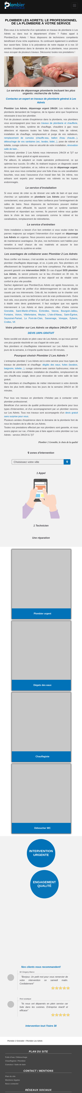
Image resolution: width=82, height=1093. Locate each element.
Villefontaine (30, 314)
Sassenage (50, 318)
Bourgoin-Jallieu (69, 311)
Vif (13, 322)
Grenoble (9, 311)
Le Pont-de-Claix (33, 318)
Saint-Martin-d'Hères (26, 311)
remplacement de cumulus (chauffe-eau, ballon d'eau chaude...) (40, 138)
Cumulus (9, 1064)
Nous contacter (12, 1084)
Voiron (18, 314)
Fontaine (8, 314)
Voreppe (63, 318)
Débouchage (21, 1057)
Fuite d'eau (10, 1057)
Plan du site (10, 1076)
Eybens (73, 318)
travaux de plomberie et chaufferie (59, 123)
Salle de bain (20, 1064)
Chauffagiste (10, 1061)
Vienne (55, 311)
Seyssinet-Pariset (13, 318)
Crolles (7, 322)
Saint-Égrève (70, 314)
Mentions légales (12, 1080)
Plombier (22, 1061)
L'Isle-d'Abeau (55, 314)
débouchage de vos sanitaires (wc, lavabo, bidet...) (30, 141)
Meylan (42, 314)
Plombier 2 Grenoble (15, 1041)
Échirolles (44, 311)
